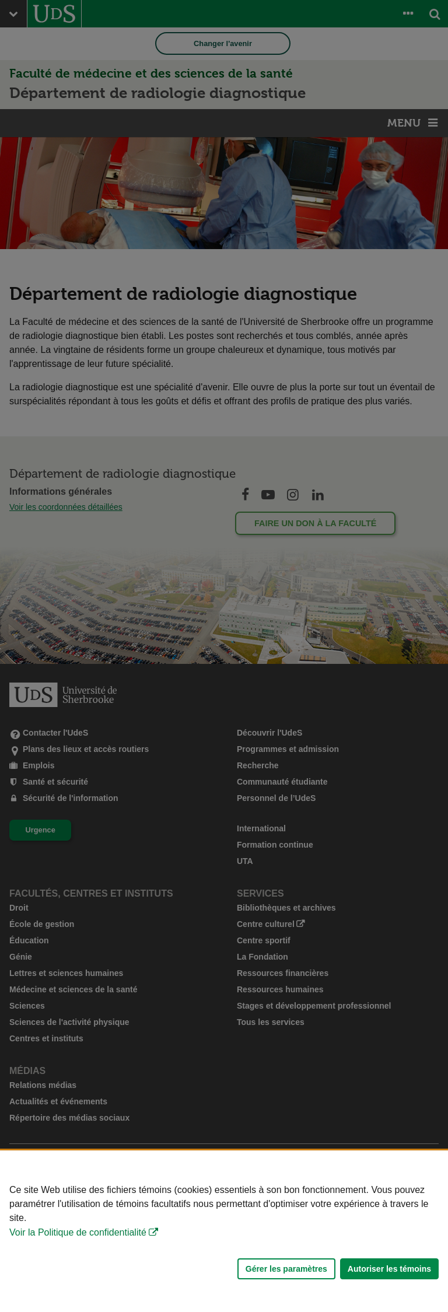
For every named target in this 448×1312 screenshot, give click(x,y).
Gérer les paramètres (286, 1268)
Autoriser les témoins (389, 1268)
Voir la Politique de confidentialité (77, 1232)
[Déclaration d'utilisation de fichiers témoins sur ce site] (224, 1231)
